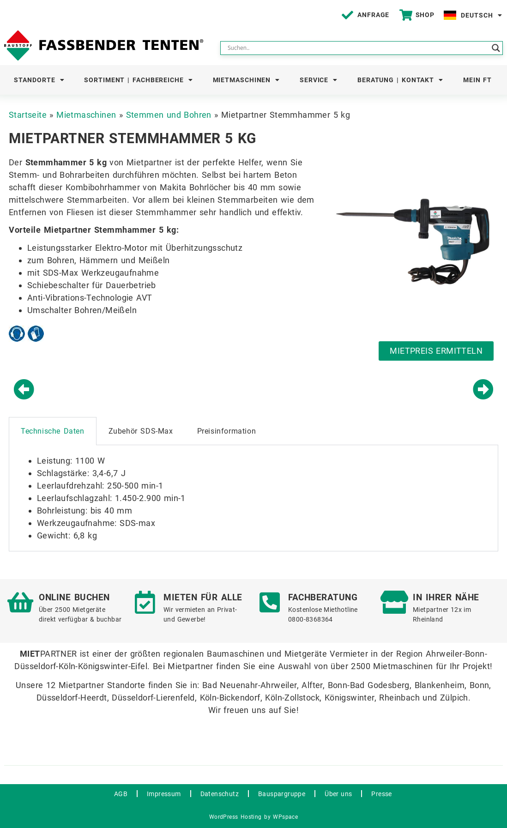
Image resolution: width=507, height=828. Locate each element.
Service (319, 80)
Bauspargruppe (281, 794)
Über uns (338, 794)
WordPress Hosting (235, 817)
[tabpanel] (253, 498)
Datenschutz (219, 794)
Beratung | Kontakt (400, 80)
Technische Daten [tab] (52, 431)
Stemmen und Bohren (168, 115)
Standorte (39, 80)
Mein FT (477, 80)
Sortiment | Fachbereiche (138, 80)
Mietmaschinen (246, 80)
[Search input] (357, 48)
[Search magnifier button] (495, 48)
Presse (381, 794)
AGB (120, 794)
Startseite (28, 115)
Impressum (164, 794)
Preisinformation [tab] (226, 431)
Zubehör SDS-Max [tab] (141, 431)
